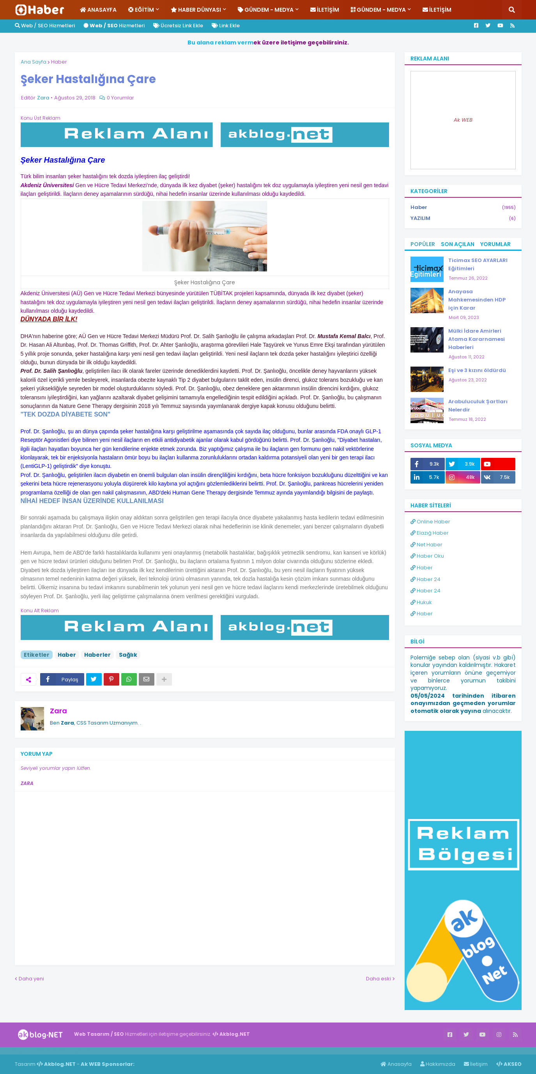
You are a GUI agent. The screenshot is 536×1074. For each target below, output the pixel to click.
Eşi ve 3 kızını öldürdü (477, 370)
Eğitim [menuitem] (141, 10)
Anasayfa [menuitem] (98, 10)
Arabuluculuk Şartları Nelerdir (478, 405)
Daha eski (378, 978)
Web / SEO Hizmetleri (45, 25)
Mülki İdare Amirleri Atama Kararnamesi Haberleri (476, 339)
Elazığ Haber (429, 533)
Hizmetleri (114, 25)
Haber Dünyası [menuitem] (196, 10)
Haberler (97, 655)
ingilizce (81, 1051)
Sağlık (128, 655)
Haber (59, 62)
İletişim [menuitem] (324, 10)
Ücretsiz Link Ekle (178, 25)
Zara (58, 711)
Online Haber (430, 521)
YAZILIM (463, 218)
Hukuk (421, 602)
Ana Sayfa (33, 62)
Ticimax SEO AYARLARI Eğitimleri (478, 264)
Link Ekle (226, 25)
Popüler (422, 244)
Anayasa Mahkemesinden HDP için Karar (477, 300)
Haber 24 (425, 579)
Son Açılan (457, 244)
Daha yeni (31, 978)
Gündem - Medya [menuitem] (266, 10)
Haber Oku (427, 556)
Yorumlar (495, 244)
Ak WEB (463, 120)
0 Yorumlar (120, 97)
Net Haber (426, 544)
